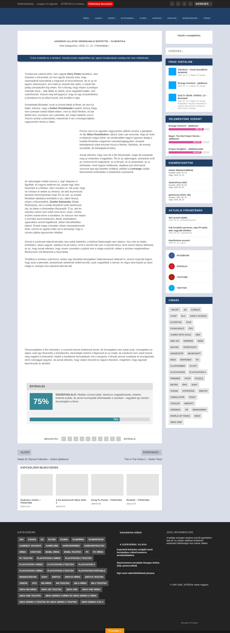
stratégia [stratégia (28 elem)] (188, 386)
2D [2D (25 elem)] (185, 305)
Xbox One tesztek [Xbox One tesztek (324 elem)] (30, 591)
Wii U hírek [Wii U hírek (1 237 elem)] (80, 578)
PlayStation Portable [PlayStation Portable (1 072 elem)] (91, 566)
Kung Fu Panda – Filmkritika (106, 495)
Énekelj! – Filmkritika (138, 495)
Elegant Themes (33, 629)
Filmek (143, 14)
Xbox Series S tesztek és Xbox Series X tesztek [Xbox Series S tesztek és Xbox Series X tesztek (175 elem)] (48, 597)
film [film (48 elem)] (188, 317)
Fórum (206, 14)
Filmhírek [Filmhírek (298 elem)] (78, 535)
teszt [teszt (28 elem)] (192, 392)
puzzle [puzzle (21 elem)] (199, 374)
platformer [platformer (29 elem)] (177, 361)
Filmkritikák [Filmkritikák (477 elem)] (96, 535)
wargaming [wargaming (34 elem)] (199, 405)
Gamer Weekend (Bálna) (181, 165)
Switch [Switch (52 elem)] (203, 386)
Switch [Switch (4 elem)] (56, 572)
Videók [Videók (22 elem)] (23, 578)
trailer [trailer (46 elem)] (175, 399)
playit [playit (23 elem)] (193, 361)
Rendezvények (190, 14)
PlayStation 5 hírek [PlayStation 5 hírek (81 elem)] (31, 566)
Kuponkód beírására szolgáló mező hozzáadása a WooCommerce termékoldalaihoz (135, 548)
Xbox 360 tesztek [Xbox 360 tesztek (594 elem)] (51, 585)
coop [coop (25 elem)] (173, 311)
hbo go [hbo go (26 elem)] (174, 336)
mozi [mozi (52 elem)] (173, 355)
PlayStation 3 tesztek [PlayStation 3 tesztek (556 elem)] (78, 553)
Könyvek (171, 14)
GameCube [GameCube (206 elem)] (52, 541)
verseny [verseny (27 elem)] (175, 405)
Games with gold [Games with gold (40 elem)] (180, 330)
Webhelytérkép (26, 4)
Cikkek (98, 14)
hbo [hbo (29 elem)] (198, 330)
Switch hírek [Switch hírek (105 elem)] (72, 572)
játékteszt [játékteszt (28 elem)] (190, 342)
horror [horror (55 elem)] (188, 336)
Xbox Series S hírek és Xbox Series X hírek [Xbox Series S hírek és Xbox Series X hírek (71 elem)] (71, 591)
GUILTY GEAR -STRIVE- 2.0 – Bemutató (192, 92)
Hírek (86, 14)
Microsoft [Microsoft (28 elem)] (194, 349)
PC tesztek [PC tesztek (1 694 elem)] (26, 553)
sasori (183, 238)
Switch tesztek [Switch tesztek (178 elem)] (94, 572)
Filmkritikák (102, 41)
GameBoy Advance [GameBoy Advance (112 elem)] (30, 541)
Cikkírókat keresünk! (100, 4)
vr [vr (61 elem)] (186, 405)
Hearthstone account (179, 236)
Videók (111, 14)
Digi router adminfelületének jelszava (135, 568)
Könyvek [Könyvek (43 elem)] (35, 547)
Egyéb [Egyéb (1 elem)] (52, 535)
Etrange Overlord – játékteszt (192, 78)
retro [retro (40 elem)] (174, 380)
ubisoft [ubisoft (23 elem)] (188, 399)
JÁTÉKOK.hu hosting (72, 4)
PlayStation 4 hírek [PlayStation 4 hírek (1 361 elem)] (31, 560)
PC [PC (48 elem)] (197, 355)
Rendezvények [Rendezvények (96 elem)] (28, 572)
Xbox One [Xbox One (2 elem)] (72, 585)
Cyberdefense (186, 228)
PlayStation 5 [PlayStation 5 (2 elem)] (86, 560)
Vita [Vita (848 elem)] (34, 578)
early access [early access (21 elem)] (198, 311)
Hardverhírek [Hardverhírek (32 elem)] (71, 541)
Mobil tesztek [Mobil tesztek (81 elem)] (72, 547)
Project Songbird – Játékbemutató (186, 144)
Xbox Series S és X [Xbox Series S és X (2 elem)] (92, 597)
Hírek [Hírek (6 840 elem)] (22, 547)
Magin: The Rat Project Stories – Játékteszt (185, 132)
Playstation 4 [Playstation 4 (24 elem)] (197, 367)
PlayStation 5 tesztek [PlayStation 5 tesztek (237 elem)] (60, 566)
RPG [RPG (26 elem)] (184, 380)
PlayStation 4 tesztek (186, 99)
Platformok (127, 14)
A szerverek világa (133, 540)
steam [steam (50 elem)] (174, 386)
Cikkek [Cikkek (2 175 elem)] (32, 535)
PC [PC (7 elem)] (87, 547)
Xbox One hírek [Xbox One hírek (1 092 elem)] (91, 585)
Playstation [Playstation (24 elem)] (177, 367)
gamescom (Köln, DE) (180, 190)
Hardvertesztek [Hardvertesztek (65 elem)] (94, 541)
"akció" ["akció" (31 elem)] (174, 305)
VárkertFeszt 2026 (178, 178)
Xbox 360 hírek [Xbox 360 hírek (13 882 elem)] (28, 585)
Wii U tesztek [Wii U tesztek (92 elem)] (99, 578)
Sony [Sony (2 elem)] (44, 572)
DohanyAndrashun (188, 216)
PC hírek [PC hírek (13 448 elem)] (98, 547)
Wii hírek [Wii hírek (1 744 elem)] (46, 578)
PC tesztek (200, 71)
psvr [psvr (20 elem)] (187, 374)
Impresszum (133, 629)
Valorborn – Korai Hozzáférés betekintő (192, 66)
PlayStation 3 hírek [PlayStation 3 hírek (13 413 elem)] (49, 553)
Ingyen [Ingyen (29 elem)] (174, 342)
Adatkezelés (162, 629)
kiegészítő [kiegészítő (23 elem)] (176, 349)
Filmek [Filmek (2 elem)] (64, 535)
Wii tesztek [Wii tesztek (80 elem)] (63, 578)
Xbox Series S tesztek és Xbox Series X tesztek (191, 102)
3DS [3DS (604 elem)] (21, 535)
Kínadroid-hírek (131, 528)
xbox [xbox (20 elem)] (197, 411)
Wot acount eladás (178, 213)
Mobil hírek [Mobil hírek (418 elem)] (53, 547)
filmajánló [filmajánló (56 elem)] (177, 324)
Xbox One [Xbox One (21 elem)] (176, 417)
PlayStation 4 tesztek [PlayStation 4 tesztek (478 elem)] (60, 560)
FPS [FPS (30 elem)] (191, 324)
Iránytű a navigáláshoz (189, 31)
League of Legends (47, 4)
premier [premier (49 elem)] (175, 374)
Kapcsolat (147, 629)
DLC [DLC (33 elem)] (183, 311)
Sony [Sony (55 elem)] (194, 380)
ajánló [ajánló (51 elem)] (195, 305)
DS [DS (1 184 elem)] (42, 535)
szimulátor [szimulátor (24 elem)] (177, 392)
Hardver (156, 14)
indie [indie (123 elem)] (200, 336)
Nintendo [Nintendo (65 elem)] (185, 355)
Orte (62, 41)
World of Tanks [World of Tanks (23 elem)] (180, 411)
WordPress (60, 629)
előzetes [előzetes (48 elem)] (176, 317)
